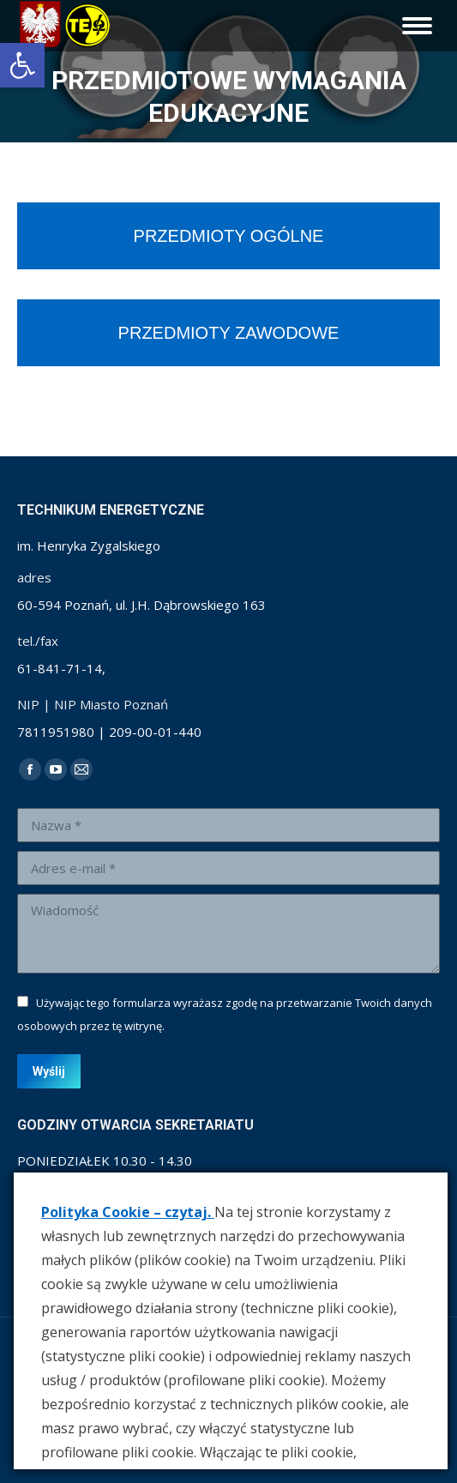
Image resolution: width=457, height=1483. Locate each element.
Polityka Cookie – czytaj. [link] (127, 1212)
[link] (22, 65)
